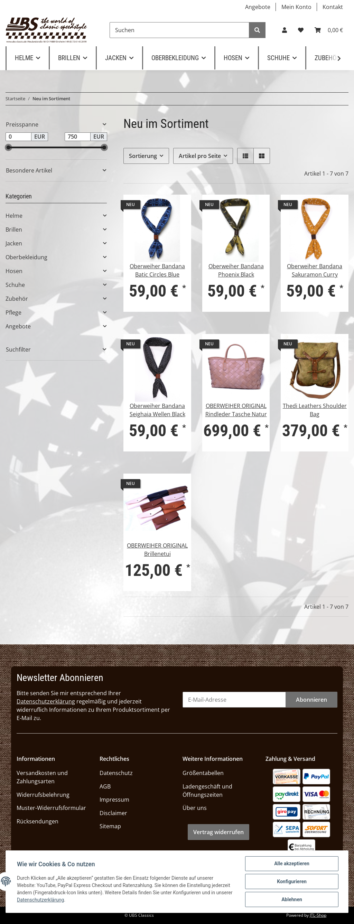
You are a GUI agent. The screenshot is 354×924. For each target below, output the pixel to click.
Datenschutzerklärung (46, 701)
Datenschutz (116, 773)
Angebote (257, 7)
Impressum (114, 799)
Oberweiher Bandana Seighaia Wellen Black (157, 410)
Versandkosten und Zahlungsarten (42, 777)
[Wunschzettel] (300, 30)
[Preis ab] (18, 136)
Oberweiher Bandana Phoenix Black (236, 270)
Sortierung (143, 156)
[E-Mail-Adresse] (234, 700)
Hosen (14, 271)
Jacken (14, 243)
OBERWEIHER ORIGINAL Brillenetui (157, 550)
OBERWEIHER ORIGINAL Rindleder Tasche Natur (236, 410)
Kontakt (333, 7)
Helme (14, 216)
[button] (284, 30)
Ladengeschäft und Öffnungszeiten (207, 791)
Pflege (13, 312)
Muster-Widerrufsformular (51, 808)
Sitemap (110, 826)
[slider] (8, 147)
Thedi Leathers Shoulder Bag (315, 410)
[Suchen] (179, 30)
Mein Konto (296, 7)
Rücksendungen (37, 821)
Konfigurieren (292, 881)
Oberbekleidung (26, 257)
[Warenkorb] (328, 30)
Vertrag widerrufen (218, 832)
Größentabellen (203, 773)
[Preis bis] (78, 136)
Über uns (195, 808)
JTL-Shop (318, 915)
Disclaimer (113, 813)
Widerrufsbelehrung (43, 795)
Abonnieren (311, 699)
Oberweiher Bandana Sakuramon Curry (314, 270)
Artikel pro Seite (200, 156)
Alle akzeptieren (291, 863)
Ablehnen (291, 899)
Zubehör (17, 298)
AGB (105, 786)
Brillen (14, 229)
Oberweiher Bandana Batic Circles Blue (157, 270)
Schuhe (15, 285)
